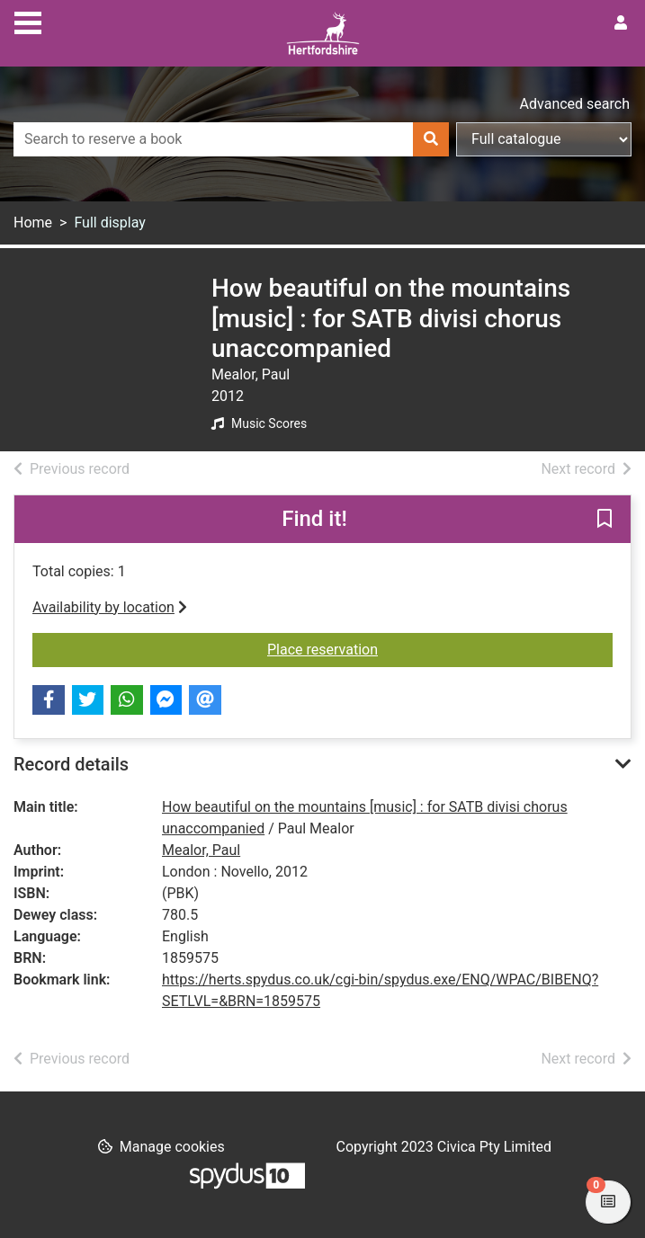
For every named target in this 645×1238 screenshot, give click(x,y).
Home (32, 222)
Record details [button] (71, 764)
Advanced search (575, 103)
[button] (604, 519)
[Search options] (544, 139)
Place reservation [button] (440, 648)
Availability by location (109, 607)
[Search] (431, 139)
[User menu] (621, 23)
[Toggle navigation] (27, 20)
